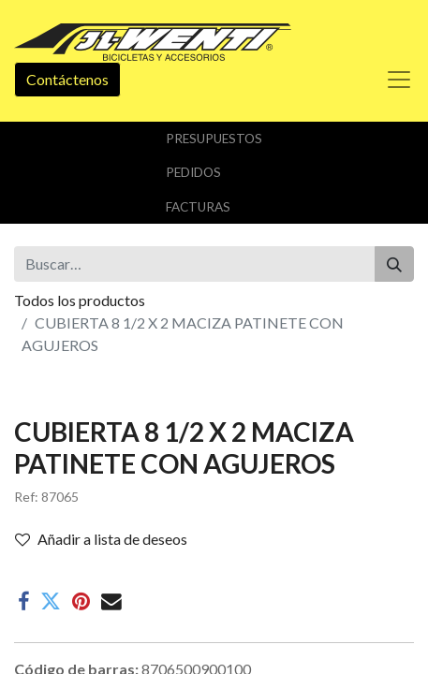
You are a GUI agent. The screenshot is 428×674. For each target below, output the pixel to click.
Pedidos (193, 172)
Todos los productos (79, 300)
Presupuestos (214, 138)
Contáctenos (67, 79)
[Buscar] (394, 264)
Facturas (198, 206)
